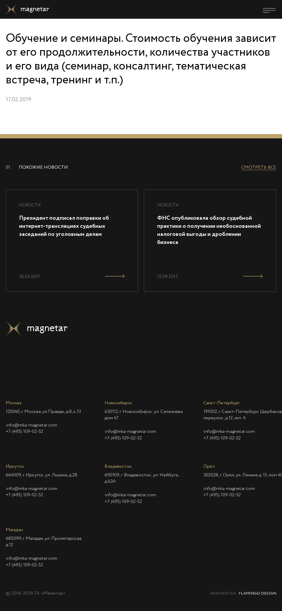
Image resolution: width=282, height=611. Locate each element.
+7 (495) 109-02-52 (24, 431)
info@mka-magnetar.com (31, 425)
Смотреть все (258, 167)
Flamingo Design (257, 593)
